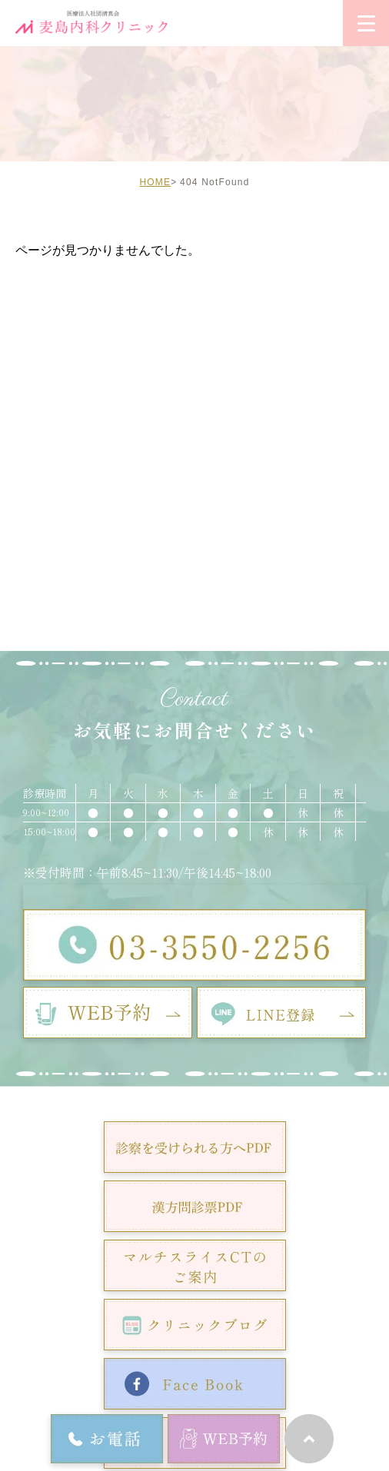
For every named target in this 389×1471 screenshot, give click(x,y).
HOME (155, 182)
